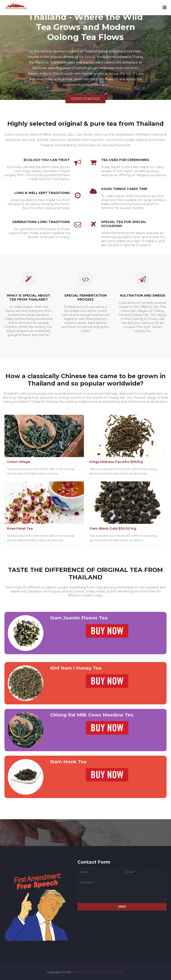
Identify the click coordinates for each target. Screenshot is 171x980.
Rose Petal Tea (20, 528)
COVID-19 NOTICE (85, 99)
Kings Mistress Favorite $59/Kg (116, 462)
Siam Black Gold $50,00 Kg (113, 528)
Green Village (18, 462)
